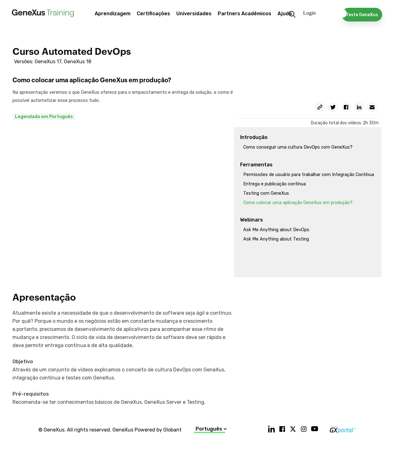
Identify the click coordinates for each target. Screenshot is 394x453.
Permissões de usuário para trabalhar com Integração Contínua (308, 174)
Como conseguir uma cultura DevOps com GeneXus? (298, 147)
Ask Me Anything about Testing (276, 239)
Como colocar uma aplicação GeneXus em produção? (298, 202)
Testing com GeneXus (266, 193)
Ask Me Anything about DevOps (276, 229)
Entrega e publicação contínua (274, 184)
